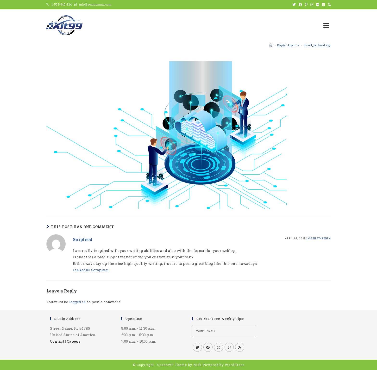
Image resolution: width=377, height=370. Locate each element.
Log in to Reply (319, 238)
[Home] (270, 45)
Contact (57, 341)
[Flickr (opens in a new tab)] (317, 4)
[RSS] (239, 347)
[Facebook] (208, 347)
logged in (77, 301)
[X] (197, 347)
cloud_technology (317, 45)
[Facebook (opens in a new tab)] (300, 4)
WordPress (235, 365)
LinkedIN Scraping (90, 269)
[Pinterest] (229, 347)
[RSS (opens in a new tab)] (328, 4)
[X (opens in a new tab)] (294, 4)
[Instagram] (218, 347)
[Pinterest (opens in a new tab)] (306, 4)
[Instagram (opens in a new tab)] (312, 4)
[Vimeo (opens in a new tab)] (323, 4)
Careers (74, 341)
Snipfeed (82, 239)
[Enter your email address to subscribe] (224, 331)
